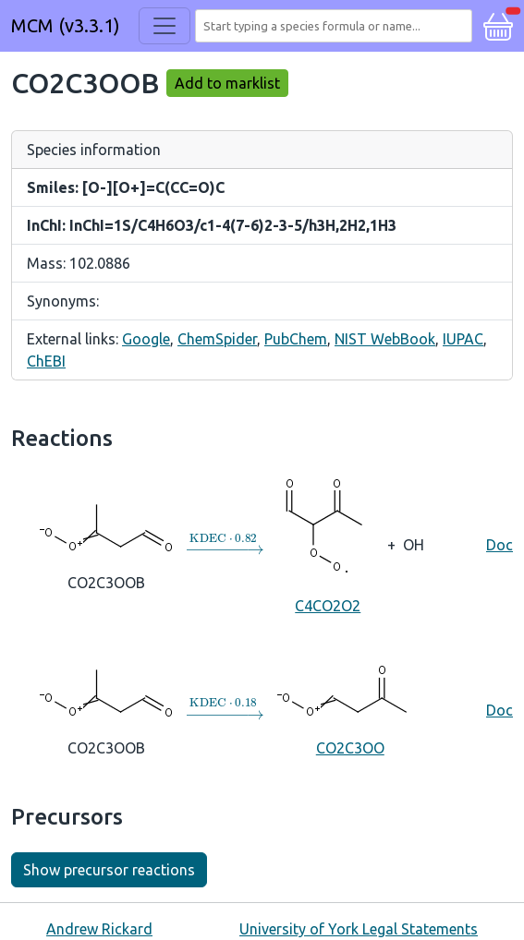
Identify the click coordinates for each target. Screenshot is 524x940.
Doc (499, 544)
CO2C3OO (350, 708)
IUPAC (463, 339)
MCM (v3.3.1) (65, 25)
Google (146, 339)
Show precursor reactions (109, 870)
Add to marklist (227, 83)
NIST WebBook (385, 339)
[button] (498, 24)
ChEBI (46, 361)
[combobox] (337, 26)
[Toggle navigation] (164, 25)
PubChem (295, 339)
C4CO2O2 (328, 544)
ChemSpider (217, 339)
